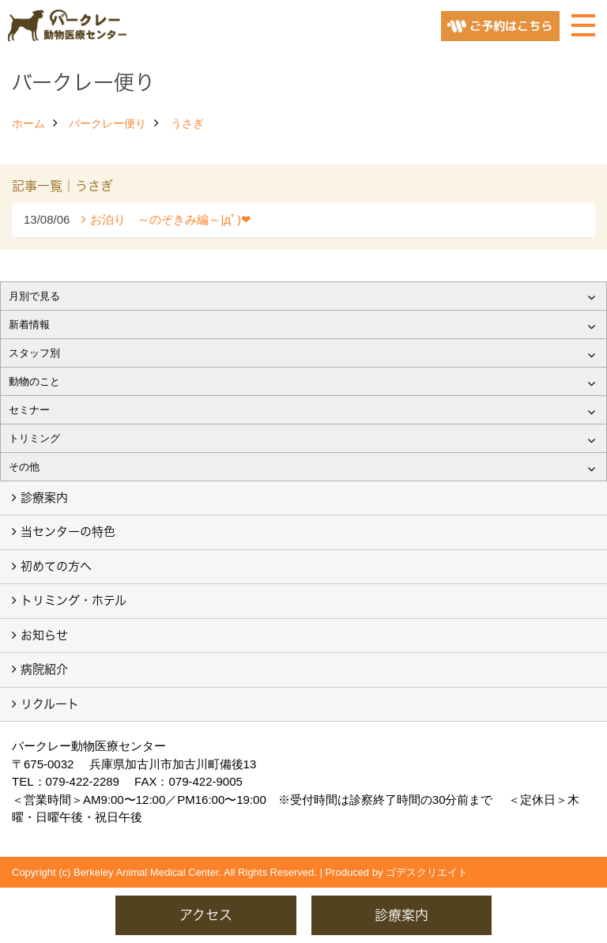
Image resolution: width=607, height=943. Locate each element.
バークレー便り (107, 123)
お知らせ (44, 635)
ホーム (28, 123)
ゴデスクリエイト (427, 872)
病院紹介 (44, 669)
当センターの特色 (68, 531)
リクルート (50, 703)
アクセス (205, 915)
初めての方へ (56, 566)
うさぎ (187, 123)
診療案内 (44, 497)
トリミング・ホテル (73, 600)
